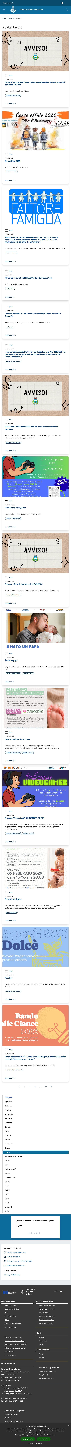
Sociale (7, 1190)
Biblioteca (8, 1118)
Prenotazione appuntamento (49, 1367)
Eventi (41, 1357)
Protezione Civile (10, 1177)
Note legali (8, 1418)
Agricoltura (9, 1101)
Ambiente (8, 1106)
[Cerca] (67, 9)
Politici (7, 1320)
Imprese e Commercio (46, 1316)
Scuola (7, 1181)
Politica (7, 1173)
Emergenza (9, 1144)
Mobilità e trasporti (45, 1323)
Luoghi (41, 1354)
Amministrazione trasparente (15, 1410)
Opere (7, 1165)
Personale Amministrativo (13, 1323)
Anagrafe (8, 1110)
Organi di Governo (11, 1305)
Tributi (7, 1198)
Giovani (7, 1148)
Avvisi (8, 75)
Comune (8, 1127)
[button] (35, 1444)
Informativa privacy (11, 1414)
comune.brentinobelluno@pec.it (16, 1398)
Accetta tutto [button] (28, 1439)
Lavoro (7, 1152)
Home (4, 18)
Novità (11, 18)
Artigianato (9, 1114)
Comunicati (43, 1341)
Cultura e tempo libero (47, 1309)
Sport (7, 1194)
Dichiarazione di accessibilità (14, 1421)
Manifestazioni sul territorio (14, 1156)
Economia (8, 1135)
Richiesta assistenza (46, 1378)
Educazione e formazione (13, 1337)
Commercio (9, 1122)
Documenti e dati (10, 1327)
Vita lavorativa (44, 1312)
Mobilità (7, 1160)
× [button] (68, 1425)
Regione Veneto (8, 3)
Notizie (41, 1337)
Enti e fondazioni (10, 1316)
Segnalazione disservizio (47, 1371)
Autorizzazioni (9, 1351)
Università (8, 1207)
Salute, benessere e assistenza (15, 1348)
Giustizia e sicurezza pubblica (14, 1341)
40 (46, 1086)
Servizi (7, 1186)
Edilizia (7, 1139)
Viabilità (7, 1211)
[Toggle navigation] (4, 9)
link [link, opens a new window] (55, 1435)
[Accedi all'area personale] (62, 3)
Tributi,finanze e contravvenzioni (16, 1344)
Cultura (7, 1131)
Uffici (6, 1312)
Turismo (7, 1202)
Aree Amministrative (12, 1309)
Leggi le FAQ (43, 1375)
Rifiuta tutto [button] (43, 1439)
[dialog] (35, 1435)
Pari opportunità (10, 1169)
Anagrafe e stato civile (47, 1305)
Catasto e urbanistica (46, 1320)
